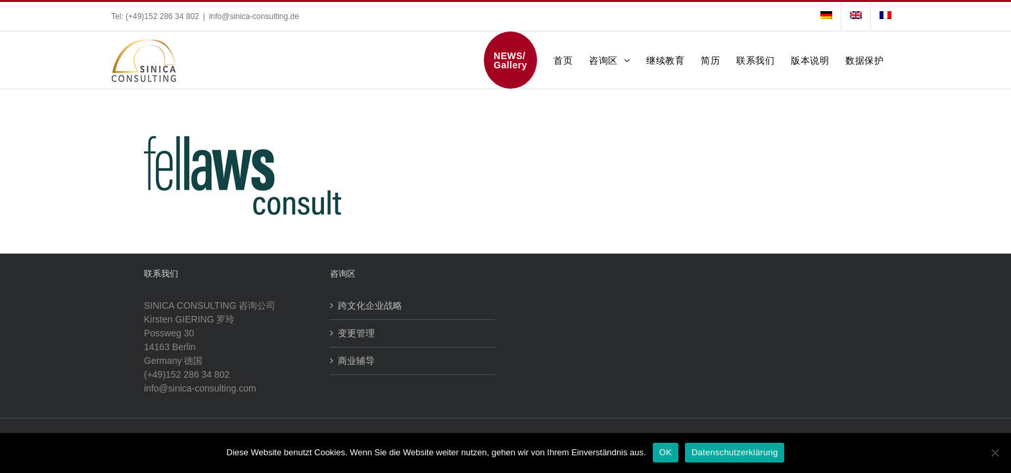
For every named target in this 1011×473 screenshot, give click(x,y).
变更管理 (356, 333)
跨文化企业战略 (370, 305)
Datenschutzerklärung (735, 452)
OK (665, 452)
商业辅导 (356, 360)
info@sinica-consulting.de (254, 16)
